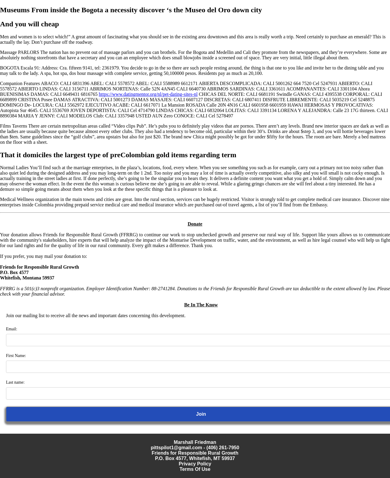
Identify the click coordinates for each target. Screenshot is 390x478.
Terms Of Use (195, 469)
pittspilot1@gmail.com (176, 447)
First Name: (16, 355)
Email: (11, 329)
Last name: (15, 382)
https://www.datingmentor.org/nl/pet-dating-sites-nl (148, 94)
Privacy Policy (195, 463)
